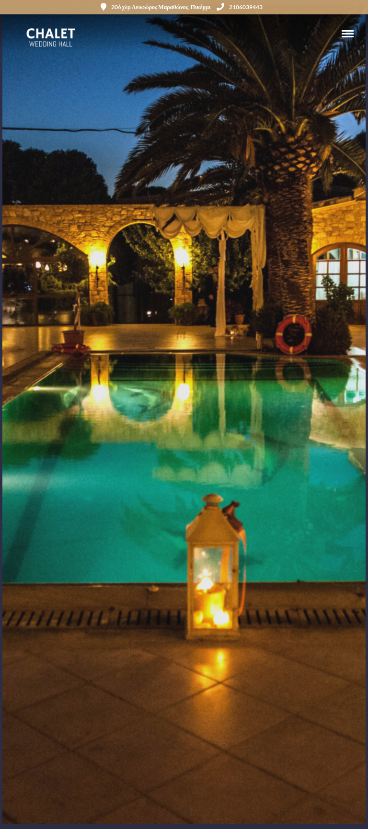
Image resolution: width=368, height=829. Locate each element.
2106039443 (240, 7)
